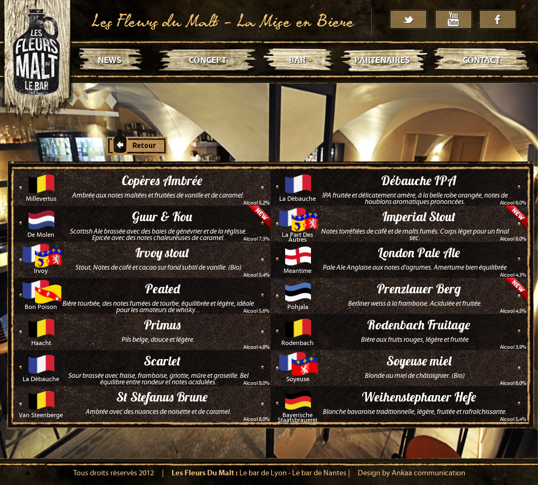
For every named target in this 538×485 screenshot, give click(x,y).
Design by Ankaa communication (411, 473)
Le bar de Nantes (319, 473)
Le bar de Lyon (263, 473)
